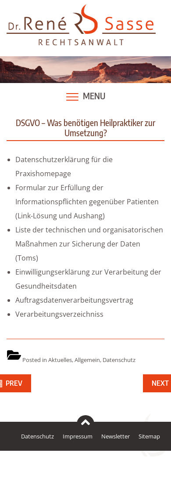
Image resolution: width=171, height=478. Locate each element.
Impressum (78, 436)
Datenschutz (119, 360)
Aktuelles (60, 360)
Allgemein (87, 360)
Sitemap (149, 436)
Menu (94, 96)
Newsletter (115, 436)
